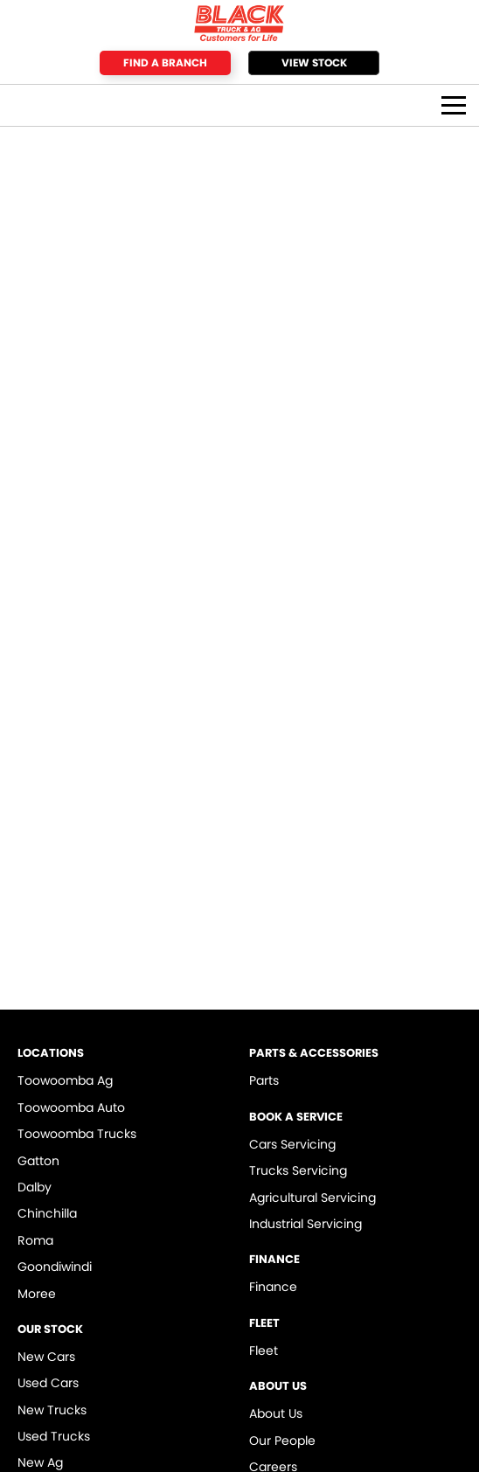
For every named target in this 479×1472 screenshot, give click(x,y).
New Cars (46, 1356)
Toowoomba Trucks (76, 1133)
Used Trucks (53, 1436)
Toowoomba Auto (71, 1107)
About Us (275, 1413)
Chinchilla (47, 1213)
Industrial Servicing (305, 1223)
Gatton (38, 1161)
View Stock (314, 62)
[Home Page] (239, 23)
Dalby (34, 1187)
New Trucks (52, 1410)
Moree (36, 1293)
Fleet (263, 1350)
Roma (35, 1240)
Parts (264, 1080)
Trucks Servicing (298, 1170)
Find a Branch (165, 62)
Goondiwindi (54, 1266)
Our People (282, 1440)
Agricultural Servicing (312, 1197)
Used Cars (48, 1383)
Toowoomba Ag (65, 1080)
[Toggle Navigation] (453, 105)
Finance (273, 1286)
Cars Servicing (292, 1144)
